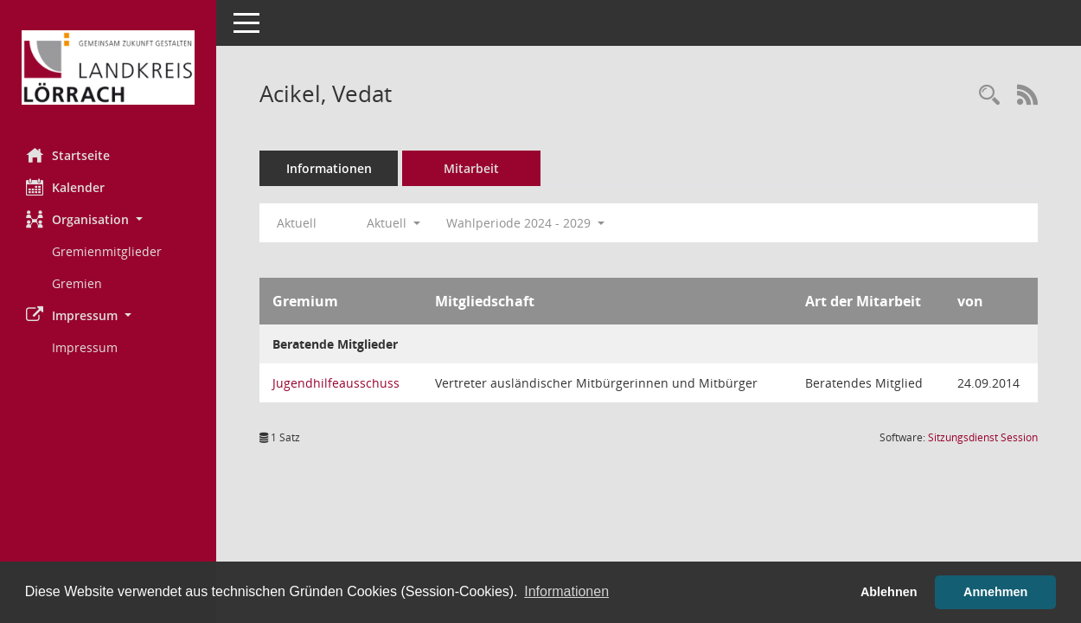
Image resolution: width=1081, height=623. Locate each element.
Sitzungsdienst (983, 437)
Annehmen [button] (995, 592)
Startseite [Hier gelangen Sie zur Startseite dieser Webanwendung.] (68, 155)
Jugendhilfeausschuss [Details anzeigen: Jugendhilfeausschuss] (336, 383)
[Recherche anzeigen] (989, 95)
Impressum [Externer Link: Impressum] (85, 347)
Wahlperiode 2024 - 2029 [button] (525, 223)
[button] (108, 219)
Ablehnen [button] (889, 592)
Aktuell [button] (393, 223)
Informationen (329, 168)
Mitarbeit (471, 168)
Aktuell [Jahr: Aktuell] (297, 223)
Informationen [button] (566, 591)
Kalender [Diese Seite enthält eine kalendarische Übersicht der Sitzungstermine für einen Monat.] (65, 187)
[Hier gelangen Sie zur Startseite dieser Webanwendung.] (108, 67)
